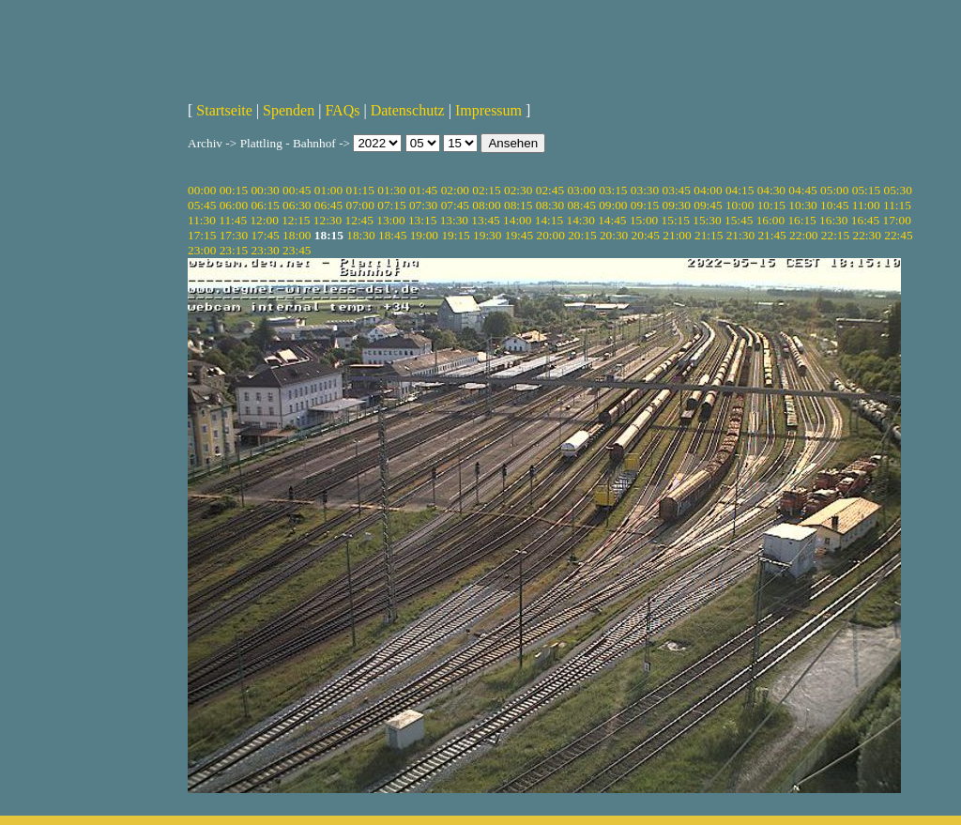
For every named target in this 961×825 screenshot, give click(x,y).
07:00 (360, 205)
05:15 (866, 190)
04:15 (739, 190)
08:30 (550, 205)
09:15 (645, 205)
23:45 (296, 250)
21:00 (677, 235)
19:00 (424, 235)
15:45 (739, 220)
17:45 (265, 235)
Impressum (488, 110)
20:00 (550, 235)
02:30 (518, 190)
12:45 (359, 220)
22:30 (867, 235)
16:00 (770, 220)
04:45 (802, 190)
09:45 (708, 205)
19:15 (455, 235)
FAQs (342, 110)
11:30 (202, 220)
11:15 (897, 205)
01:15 (360, 190)
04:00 (708, 190)
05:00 (834, 190)
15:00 (644, 220)
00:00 (202, 190)
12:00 (264, 220)
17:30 (234, 235)
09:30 (677, 205)
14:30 (580, 220)
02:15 (486, 190)
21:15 (708, 235)
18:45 (392, 235)
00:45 (296, 190)
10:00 (739, 205)
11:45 (233, 220)
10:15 (771, 205)
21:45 (771, 235)
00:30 (265, 190)
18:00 (296, 235)
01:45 (423, 190)
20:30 (614, 235)
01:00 (328, 190)
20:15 (582, 235)
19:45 (519, 235)
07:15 (391, 205)
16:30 (833, 220)
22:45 (898, 235)
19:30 (487, 235)
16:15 (801, 220)
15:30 (707, 220)
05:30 (897, 190)
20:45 (646, 235)
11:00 (866, 205)
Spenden (288, 110)
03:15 (613, 190)
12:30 (327, 220)
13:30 (454, 220)
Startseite (224, 110)
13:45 (485, 220)
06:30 (296, 205)
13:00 (390, 220)
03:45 (677, 190)
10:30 (802, 205)
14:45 (612, 220)
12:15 (296, 220)
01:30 (391, 190)
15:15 (676, 220)
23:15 (234, 250)
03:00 (581, 190)
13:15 (422, 220)
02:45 (550, 190)
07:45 (455, 205)
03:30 (645, 190)
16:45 (865, 220)
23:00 (202, 250)
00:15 (234, 190)
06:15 (265, 205)
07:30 (423, 205)
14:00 (517, 220)
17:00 (897, 220)
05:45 (202, 205)
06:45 (328, 205)
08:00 (486, 205)
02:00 (455, 190)
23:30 (265, 250)
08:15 (518, 205)
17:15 (202, 235)
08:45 (581, 205)
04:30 (771, 190)
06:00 (234, 205)
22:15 (835, 235)
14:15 (549, 220)
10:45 (834, 205)
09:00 (613, 205)
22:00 (803, 235)
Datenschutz (408, 110)
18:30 (360, 235)
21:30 (740, 235)
